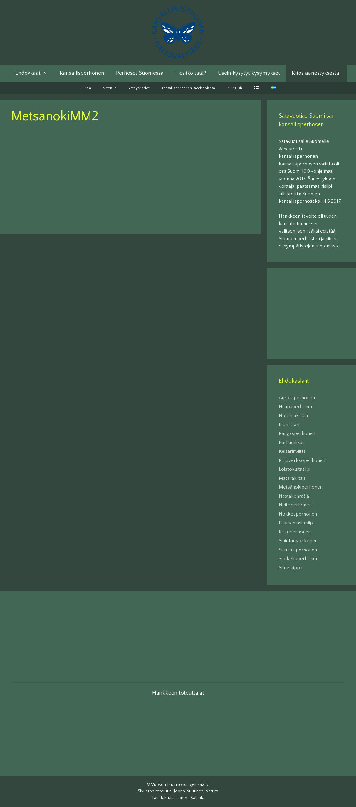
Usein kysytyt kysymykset (249, 73)
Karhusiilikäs (292, 442)
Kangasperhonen (297, 433)
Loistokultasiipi (294, 469)
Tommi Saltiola (190, 797)
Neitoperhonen (295, 505)
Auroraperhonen (297, 397)
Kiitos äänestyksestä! (316, 73)
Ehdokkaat (34, 73)
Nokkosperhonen (298, 514)
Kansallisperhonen (82, 73)
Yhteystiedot (139, 88)
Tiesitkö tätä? (190, 73)
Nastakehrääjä (294, 496)
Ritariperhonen (295, 532)
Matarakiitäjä (292, 478)
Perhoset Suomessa (140, 73)
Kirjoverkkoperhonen (302, 460)
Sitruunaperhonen (298, 549)
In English (234, 88)
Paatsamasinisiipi (296, 522)
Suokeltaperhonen (298, 558)
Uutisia (85, 88)
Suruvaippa (290, 567)
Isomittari (289, 424)
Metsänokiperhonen (301, 487)
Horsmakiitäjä (293, 415)
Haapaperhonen (296, 406)
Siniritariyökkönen (298, 540)
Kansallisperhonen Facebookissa (188, 88)
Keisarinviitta (292, 451)
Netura (211, 791)
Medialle (110, 88)
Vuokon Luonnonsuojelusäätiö (180, 784)
